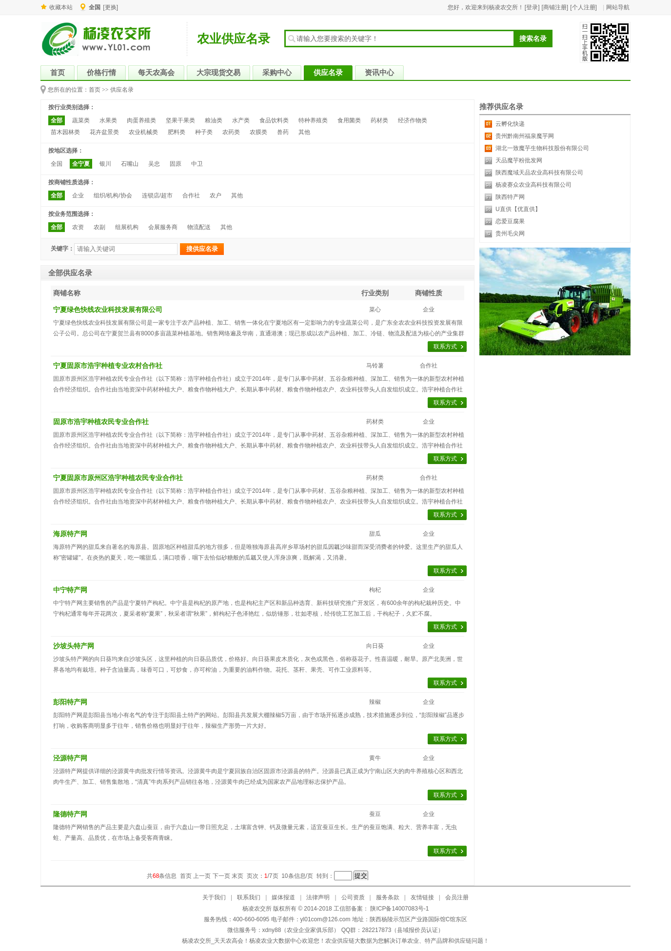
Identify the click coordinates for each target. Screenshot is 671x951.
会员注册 (457, 897)
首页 (94, 89)
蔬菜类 (81, 120)
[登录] (532, 7)
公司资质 (353, 897)
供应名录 (122, 89)
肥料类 (176, 132)
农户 (215, 195)
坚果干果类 (180, 120)
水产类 (241, 120)
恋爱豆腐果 (510, 221)
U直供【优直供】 (518, 209)
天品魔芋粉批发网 (518, 160)
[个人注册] (583, 7)
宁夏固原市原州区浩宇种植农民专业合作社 (118, 478)
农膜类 (258, 132)
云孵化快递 (510, 123)
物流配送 (199, 227)
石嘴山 (129, 163)
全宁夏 (81, 163)
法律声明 (318, 897)
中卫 (197, 163)
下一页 (221, 876)
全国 (56, 163)
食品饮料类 (274, 120)
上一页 (202, 876)
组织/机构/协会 (113, 195)
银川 (105, 163)
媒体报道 (283, 897)
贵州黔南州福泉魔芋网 (524, 136)
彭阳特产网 (70, 702)
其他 (304, 132)
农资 (78, 227)
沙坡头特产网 (73, 646)
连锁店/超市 (157, 195)
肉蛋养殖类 (141, 120)
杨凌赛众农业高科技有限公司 (533, 184)
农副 (99, 227)
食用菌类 (349, 120)
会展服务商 (163, 227)
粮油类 (213, 120)
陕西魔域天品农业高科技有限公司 (539, 172)
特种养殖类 (313, 120)
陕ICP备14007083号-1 (399, 908)
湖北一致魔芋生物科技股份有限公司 (542, 148)
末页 (237, 876)
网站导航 (618, 7)
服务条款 (387, 897)
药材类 (379, 120)
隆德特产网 (70, 814)
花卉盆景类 (104, 132)
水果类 (108, 120)
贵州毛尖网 (510, 233)
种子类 (204, 132)
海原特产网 (70, 534)
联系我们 (248, 897)
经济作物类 (412, 120)
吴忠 (154, 163)
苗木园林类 (65, 132)
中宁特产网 (70, 590)
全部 (56, 120)
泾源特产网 (70, 758)
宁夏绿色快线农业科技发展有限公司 (107, 309)
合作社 (191, 195)
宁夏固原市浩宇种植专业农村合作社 (107, 365)
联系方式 (445, 346)
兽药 (283, 132)
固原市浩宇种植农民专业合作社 (101, 422)
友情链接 (422, 897)
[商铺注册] (555, 7)
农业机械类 (143, 132)
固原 (175, 163)
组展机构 (126, 227)
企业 (78, 195)
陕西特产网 (510, 197)
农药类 (231, 132)
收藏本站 (61, 7)
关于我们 (214, 897)
